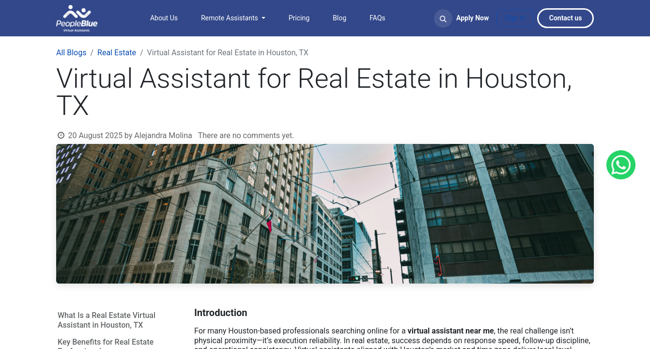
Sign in (515, 18)
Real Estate (116, 52)
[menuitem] (164, 18)
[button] (443, 18)
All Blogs (71, 52)
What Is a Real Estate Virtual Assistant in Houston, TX (106, 320)
